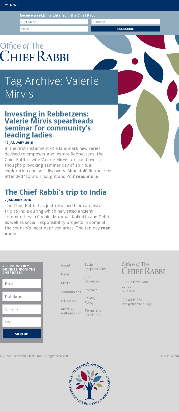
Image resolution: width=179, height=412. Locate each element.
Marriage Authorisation (71, 310)
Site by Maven (170, 355)
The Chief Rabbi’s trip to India (56, 192)
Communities (71, 292)
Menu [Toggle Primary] (12, 5)
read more (87, 176)
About (65, 265)
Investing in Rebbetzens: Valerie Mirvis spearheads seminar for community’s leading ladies (49, 124)
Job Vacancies (92, 279)
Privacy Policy (90, 300)
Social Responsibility (95, 266)
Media (65, 283)
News (65, 274)
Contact (91, 290)
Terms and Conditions (93, 312)
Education (68, 301)
